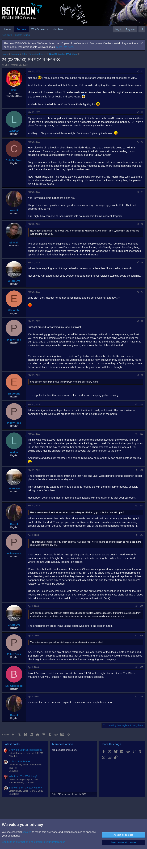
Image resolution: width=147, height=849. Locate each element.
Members (57, 29)
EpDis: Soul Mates (19, 761)
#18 (141, 696)
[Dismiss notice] (141, 43)
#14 (141, 535)
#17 (141, 667)
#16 (141, 635)
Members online (62, 744)
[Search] (141, 29)
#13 (141, 505)
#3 (142, 142)
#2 (142, 112)
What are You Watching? (23, 776)
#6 (142, 262)
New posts (7, 35)
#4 (142, 192)
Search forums (22, 35)
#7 (142, 292)
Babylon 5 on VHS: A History (25, 787)
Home (7, 29)
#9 (142, 375)
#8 (142, 321)
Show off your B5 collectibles (25, 749)
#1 (142, 71)
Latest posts (12, 744)
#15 (141, 606)
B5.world (13, 771)
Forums (21, 29)
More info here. (65, 46)
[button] (47, 29)
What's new (38, 29)
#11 (141, 434)
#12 (141, 470)
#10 (141, 404)
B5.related (14, 756)
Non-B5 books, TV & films (22, 782)
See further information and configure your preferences (33, 841)
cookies (26, 831)
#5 (142, 224)
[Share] (137, 72)
